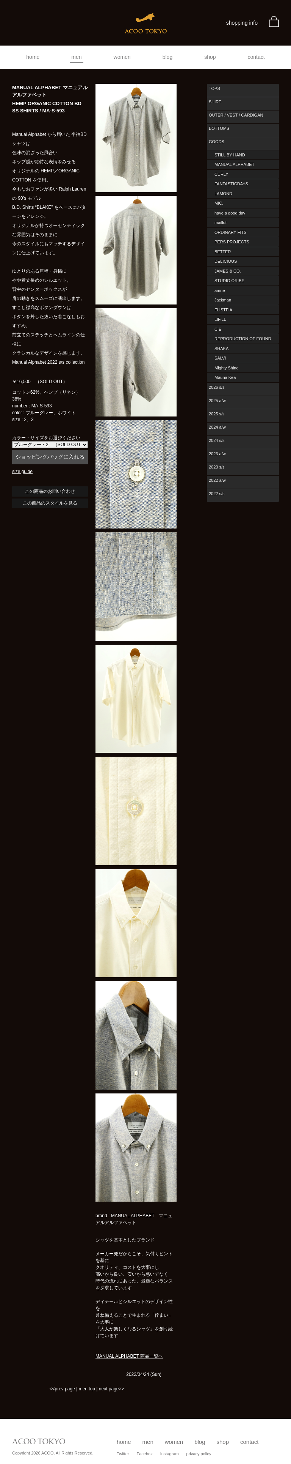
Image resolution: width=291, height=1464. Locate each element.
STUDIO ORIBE (229, 280)
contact (256, 57)
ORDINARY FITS (230, 232)
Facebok (144, 1453)
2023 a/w (217, 453)
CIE (217, 329)
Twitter (123, 1453)
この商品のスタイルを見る (50, 503)
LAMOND (223, 193)
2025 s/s (217, 414)
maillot (220, 222)
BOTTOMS (219, 128)
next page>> (111, 1388)
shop (210, 57)
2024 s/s (217, 440)
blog (167, 57)
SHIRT (215, 101)
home (32, 57)
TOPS (214, 88)
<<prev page (62, 1388)
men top (87, 1388)
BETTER (222, 251)
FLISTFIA (223, 310)
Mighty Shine (226, 368)
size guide (22, 471)
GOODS (216, 141)
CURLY (221, 174)
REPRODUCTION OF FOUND (242, 338)
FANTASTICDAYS (231, 183)
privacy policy (198, 1453)
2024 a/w (217, 427)
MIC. (218, 203)
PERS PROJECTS (231, 242)
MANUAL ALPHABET (234, 164)
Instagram (169, 1453)
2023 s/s (217, 467)
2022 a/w (217, 480)
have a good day (229, 213)
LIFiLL (220, 319)
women (122, 57)
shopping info (242, 23)
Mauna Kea (225, 377)
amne (219, 290)
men (76, 57)
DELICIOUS (225, 261)
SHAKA (221, 348)
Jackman (222, 300)
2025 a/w (217, 400)
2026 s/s (217, 387)
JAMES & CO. (227, 271)
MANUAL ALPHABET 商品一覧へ (129, 1356)
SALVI (220, 358)
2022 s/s (217, 493)
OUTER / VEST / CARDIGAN (236, 115)
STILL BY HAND (229, 155)
